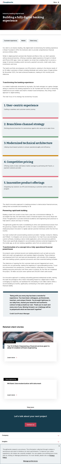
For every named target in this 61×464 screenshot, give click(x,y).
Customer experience (10, 40)
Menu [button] (56, 2)
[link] (30, 425)
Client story (33, 40)
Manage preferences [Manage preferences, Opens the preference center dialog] (30, 461)
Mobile (23, 40)
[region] (30, 454)
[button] (30, 408)
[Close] (59, 446)
